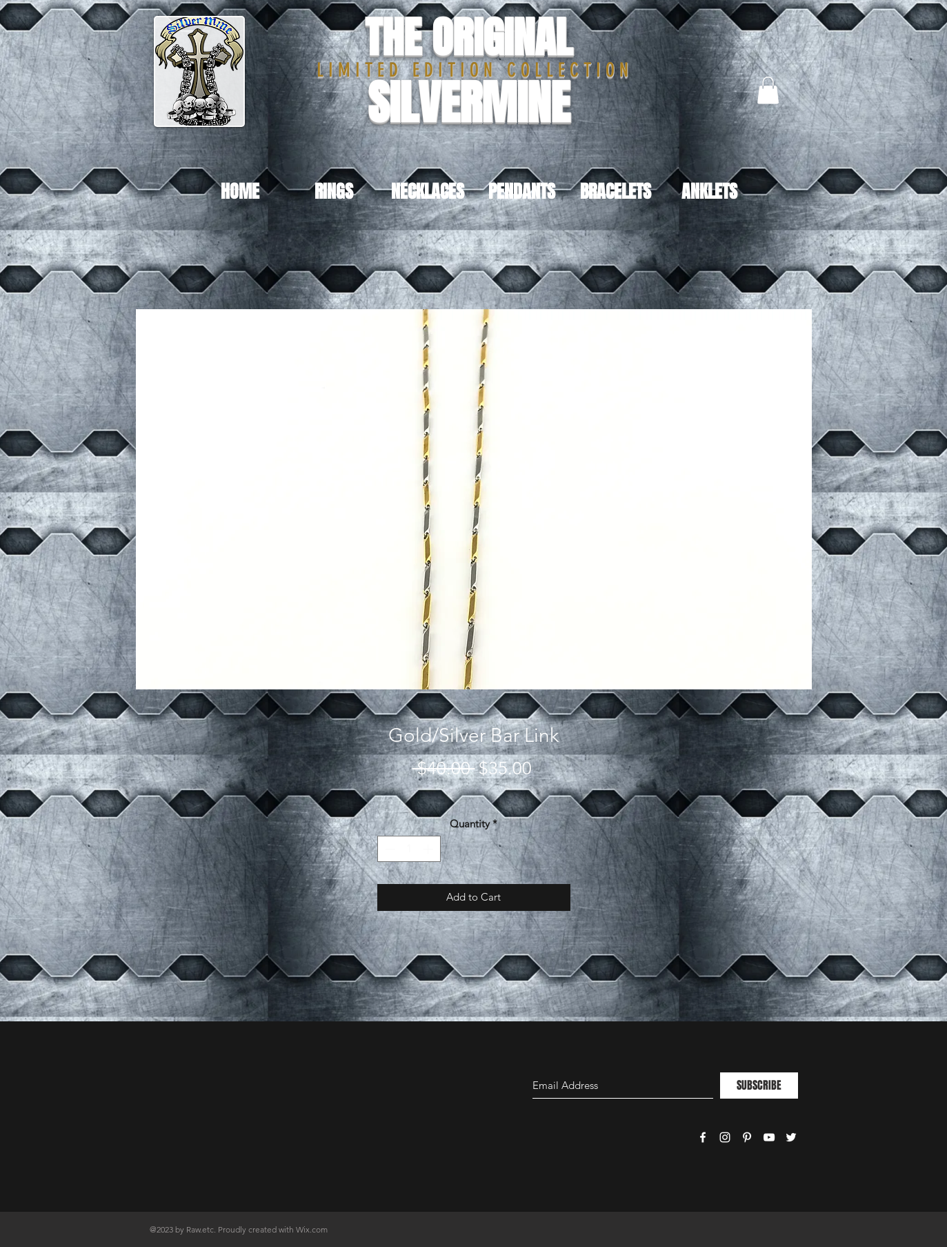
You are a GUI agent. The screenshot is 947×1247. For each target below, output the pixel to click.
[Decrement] (388, 849)
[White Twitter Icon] (791, 1137)
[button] (768, 90)
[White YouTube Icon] (769, 1137)
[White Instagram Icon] (725, 1137)
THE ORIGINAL (468, 37)
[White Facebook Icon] (703, 1137)
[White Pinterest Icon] (747, 1137)
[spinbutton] (408, 849)
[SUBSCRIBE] (759, 1085)
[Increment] (429, 849)
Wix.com (312, 1229)
